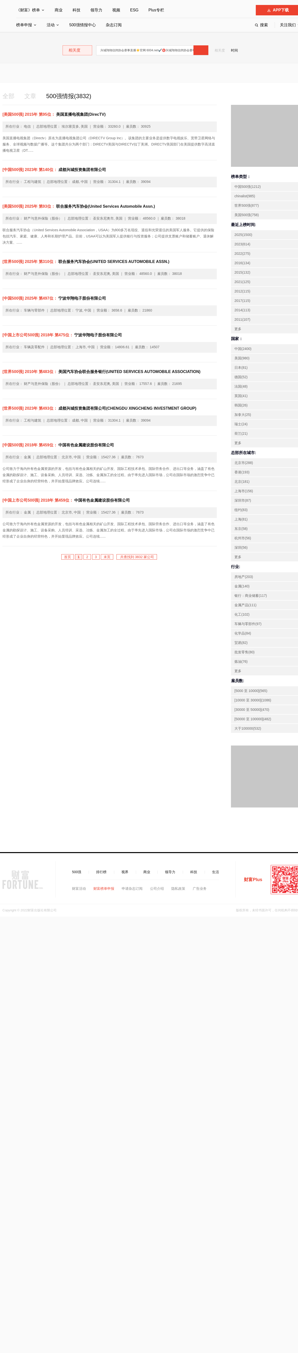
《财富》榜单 (28, 10)
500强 (76, 872)
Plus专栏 (156, 10)
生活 (215, 872)
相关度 (220, 50)
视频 (116, 10)
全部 (8, 96)
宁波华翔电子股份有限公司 (54, 298)
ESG (134, 10)
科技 (76, 10)
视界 (124, 872)
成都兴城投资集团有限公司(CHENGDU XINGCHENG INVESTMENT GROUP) (99, 408)
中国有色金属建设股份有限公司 (58, 445)
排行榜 (101, 872)
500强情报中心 (82, 25)
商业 (59, 10)
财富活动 (79, 889)
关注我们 (288, 25)
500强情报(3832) (68, 96)
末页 (107, 557)
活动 (51, 25)
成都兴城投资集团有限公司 (54, 170)
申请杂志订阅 (132, 889)
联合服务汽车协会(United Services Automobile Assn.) (78, 206)
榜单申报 (24, 25)
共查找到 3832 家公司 (136, 557)
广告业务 (200, 889)
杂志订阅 (114, 25)
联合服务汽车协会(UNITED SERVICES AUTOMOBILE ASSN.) (85, 261)
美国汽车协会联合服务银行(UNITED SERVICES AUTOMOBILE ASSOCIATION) (101, 372)
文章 (30, 96)
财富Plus (253, 879)
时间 (234, 50)
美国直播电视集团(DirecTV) (54, 114)
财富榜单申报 (103, 889)
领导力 (96, 10)
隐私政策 (178, 889)
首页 (67, 557)
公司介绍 (157, 889)
